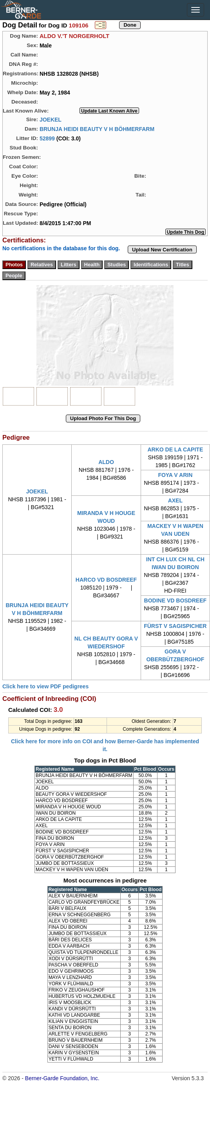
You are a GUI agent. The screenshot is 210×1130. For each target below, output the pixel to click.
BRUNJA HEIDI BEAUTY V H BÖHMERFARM (97, 129)
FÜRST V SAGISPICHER (175, 626)
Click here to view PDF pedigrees (45, 686)
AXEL (175, 500)
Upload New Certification (162, 250)
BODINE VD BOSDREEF (175, 600)
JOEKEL (51, 119)
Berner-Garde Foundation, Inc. (62, 1078)
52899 (47, 138)
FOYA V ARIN (175, 475)
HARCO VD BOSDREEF (106, 580)
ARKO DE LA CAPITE (175, 449)
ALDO (106, 462)
